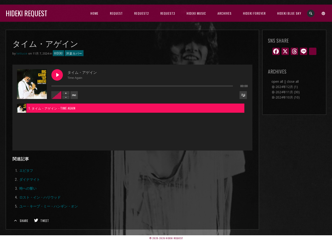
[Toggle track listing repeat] (74, 95)
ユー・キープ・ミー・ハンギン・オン (48, 205)
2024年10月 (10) (288, 97)
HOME (94, 13)
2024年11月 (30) (288, 92)
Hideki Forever (254, 13)
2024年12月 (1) (287, 87)
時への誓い (27, 188)
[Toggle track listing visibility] (243, 95)
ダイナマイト (29, 179)
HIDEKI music (196, 13)
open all (277, 81)
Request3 (167, 13)
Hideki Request (26, 13)
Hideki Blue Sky (289, 13)
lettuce (22, 53)
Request (116, 13)
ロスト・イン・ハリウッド (40, 197)
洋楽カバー (74, 53)
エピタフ (26, 170)
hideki (58, 53)
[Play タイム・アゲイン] (57, 75)
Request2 (141, 13)
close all (293, 81)
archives (225, 13)
